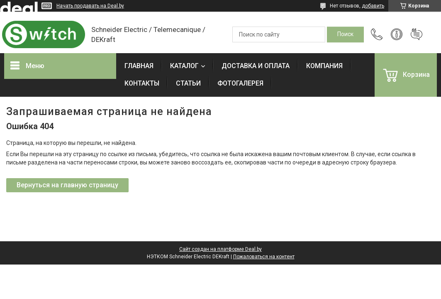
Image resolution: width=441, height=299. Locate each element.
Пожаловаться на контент (264, 257)
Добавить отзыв (416, 34)
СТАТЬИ (188, 83)
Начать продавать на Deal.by (90, 6)
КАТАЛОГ (184, 66)
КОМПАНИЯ (324, 66)
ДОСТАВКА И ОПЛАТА (256, 66)
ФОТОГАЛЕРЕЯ (240, 83)
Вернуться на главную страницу (67, 185)
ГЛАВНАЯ (138, 66)
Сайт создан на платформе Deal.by (220, 249)
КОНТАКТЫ (141, 83)
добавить (373, 6)
